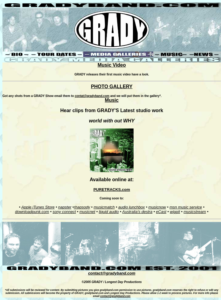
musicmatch (103, 207)
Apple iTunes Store (38, 207)
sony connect (64, 211)
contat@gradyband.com (92, 96)
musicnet (87, 211)
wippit (175, 211)
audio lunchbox (131, 207)
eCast (161, 211)
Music (111, 100)
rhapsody (82, 207)
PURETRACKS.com (111, 189)
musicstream (195, 211)
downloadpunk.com (32, 211)
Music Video (111, 65)
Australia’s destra (137, 211)
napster (64, 207)
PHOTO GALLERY (112, 86)
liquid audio (109, 211)
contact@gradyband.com (111, 273)
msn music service (185, 207)
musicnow (157, 207)
